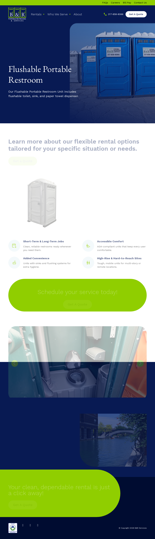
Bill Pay (127, 2)
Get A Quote (136, 14)
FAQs (105, 2)
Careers (115, 2)
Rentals (36, 14)
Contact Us (140, 2)
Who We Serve (57, 14)
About (78, 14)
